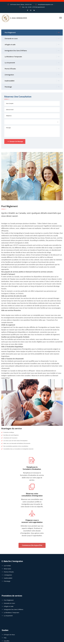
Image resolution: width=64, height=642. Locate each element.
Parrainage (32, 87)
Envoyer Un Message (15, 141)
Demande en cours (32, 38)
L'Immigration (32, 75)
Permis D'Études (32, 69)
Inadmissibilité (32, 81)
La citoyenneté (32, 62)
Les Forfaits (7, 565)
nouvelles (6, 641)
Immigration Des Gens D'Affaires (32, 50)
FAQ (5, 638)
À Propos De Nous (9, 634)
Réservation (7, 569)
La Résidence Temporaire (32, 56)
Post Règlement (32, 32)
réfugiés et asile (32, 44)
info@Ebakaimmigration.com (45, 4)
